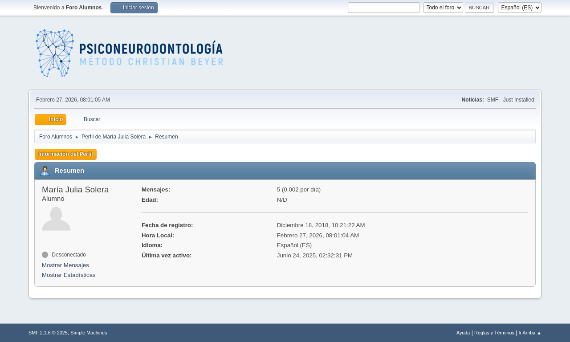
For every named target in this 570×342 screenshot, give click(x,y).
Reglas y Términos (494, 332)
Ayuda (463, 332)
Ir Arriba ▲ (530, 332)
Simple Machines (88, 332)
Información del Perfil (65, 154)
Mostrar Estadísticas (69, 275)
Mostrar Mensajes (65, 265)
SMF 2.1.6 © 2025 (48, 332)
